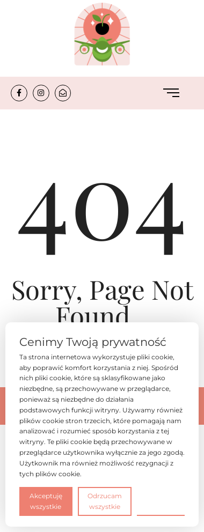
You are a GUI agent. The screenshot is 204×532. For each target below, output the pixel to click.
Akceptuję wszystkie (46, 501)
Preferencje (160, 501)
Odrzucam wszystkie (105, 501)
